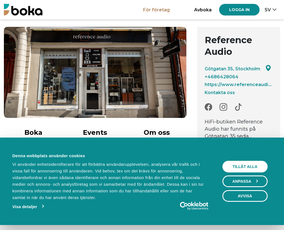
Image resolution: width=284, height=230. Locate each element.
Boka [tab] (33, 132)
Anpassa (245, 181)
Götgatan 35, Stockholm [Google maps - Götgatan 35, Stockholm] (238, 68)
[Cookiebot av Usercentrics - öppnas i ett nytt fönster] (184, 206)
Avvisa (245, 196)
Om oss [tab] (157, 132)
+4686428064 (222, 76)
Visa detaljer (24, 206)
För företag (156, 9)
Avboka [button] (203, 9)
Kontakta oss (220, 92)
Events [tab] (95, 132)
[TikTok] (238, 107)
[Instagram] (223, 107)
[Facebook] (208, 107)
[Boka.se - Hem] (23, 9)
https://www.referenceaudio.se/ (239, 84)
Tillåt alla (244, 166)
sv (268, 9)
